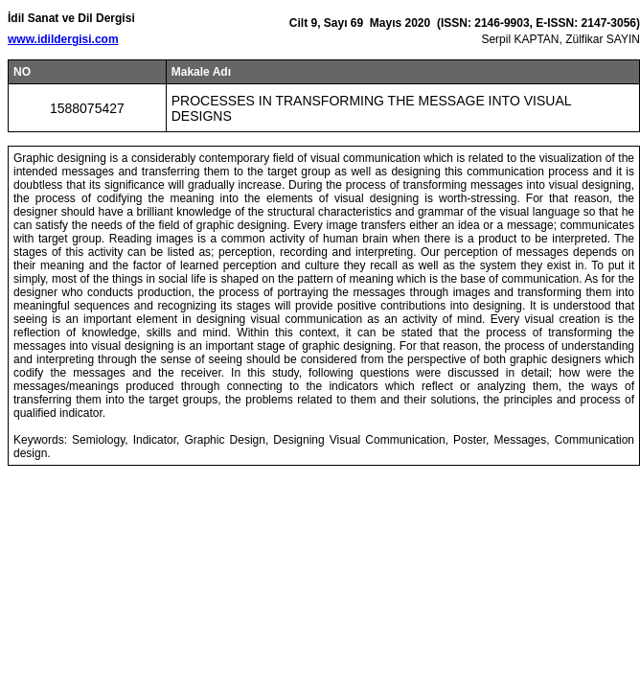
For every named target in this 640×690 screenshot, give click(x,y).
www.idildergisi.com (63, 39)
